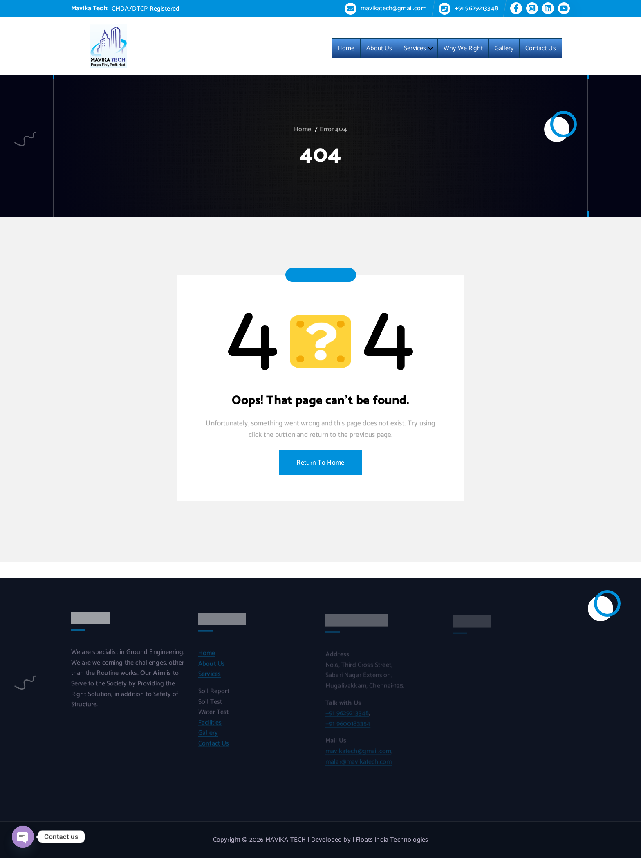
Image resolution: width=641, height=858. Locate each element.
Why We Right (463, 49)
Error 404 (333, 129)
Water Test (213, 715)
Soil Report (213, 695)
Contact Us (540, 49)
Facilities (210, 726)
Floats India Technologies (392, 839)
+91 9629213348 (476, 8)
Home (346, 49)
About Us (379, 49)
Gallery (504, 49)
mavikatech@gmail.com (393, 8)
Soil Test (210, 705)
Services (415, 49)
